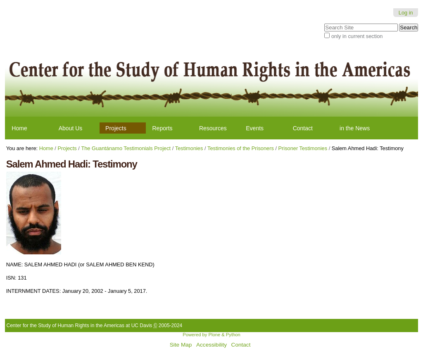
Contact (303, 128)
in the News (355, 128)
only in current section (357, 36)
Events (255, 128)
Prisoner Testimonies (303, 148)
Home (19, 128)
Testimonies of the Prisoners (240, 148)
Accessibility (211, 345)
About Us (71, 128)
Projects (115, 128)
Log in (406, 13)
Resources (213, 128)
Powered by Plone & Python (211, 334)
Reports (162, 128)
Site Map (181, 345)
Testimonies (189, 148)
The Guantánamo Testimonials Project (126, 148)
